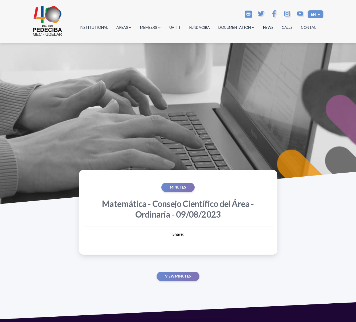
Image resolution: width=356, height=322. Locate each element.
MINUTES (178, 187)
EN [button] (314, 14)
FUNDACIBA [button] (199, 27)
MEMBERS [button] (150, 27)
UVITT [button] (175, 27)
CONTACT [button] (310, 27)
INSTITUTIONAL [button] (94, 27)
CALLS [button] (287, 27)
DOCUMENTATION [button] (236, 27)
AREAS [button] (124, 27)
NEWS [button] (268, 27)
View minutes (178, 276)
